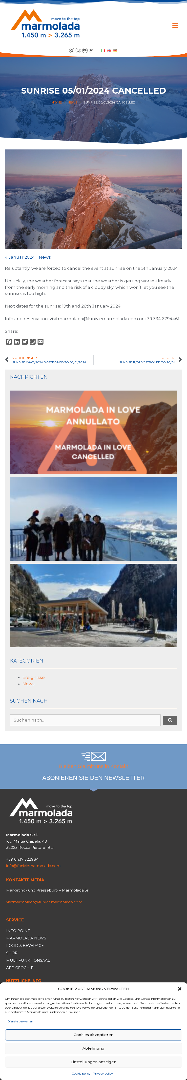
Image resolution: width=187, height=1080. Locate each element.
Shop (12, 953)
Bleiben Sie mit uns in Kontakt (93, 766)
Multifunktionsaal (28, 960)
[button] (179, 988)
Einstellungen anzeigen (93, 1061)
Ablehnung (93, 1048)
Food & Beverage (25, 945)
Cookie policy (81, 1073)
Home (56, 102)
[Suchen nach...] (85, 720)
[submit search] (170, 720)
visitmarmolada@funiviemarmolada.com (44, 902)
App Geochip (20, 967)
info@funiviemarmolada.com (33, 865)
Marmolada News (26, 938)
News (72, 102)
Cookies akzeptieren (93, 1034)
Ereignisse (33, 677)
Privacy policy (103, 1073)
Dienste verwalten (20, 1021)
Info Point (18, 930)
